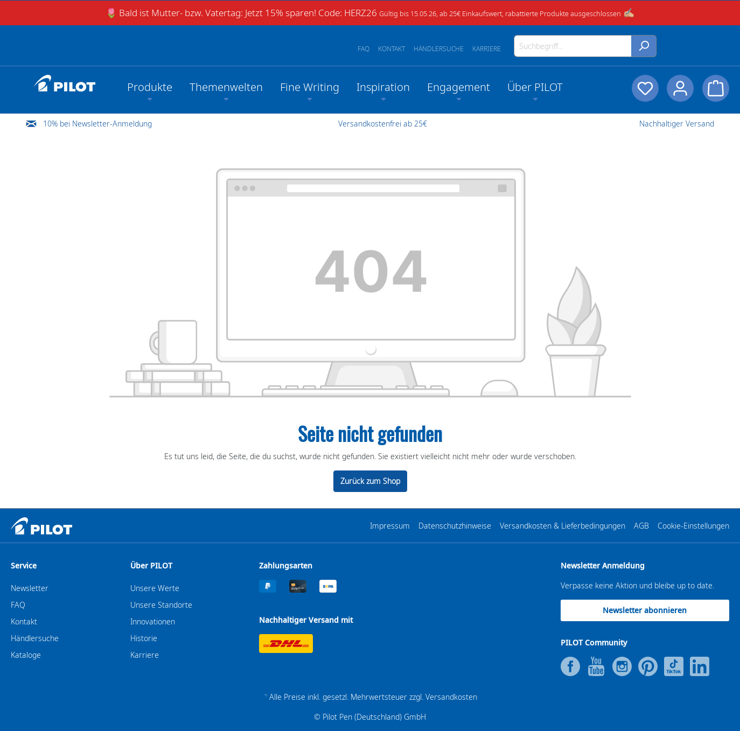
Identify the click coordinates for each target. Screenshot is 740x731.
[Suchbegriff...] (573, 46)
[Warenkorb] (715, 88)
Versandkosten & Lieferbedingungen (562, 526)
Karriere (486, 48)
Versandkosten (451, 697)
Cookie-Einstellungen (693, 526)
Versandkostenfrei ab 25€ (382, 123)
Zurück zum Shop (370, 481)
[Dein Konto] (680, 88)
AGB (641, 526)
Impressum (390, 526)
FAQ (363, 48)
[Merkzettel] (644, 88)
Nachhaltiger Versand (676, 123)
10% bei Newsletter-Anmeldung (97, 123)
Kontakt (391, 48)
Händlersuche (439, 48)
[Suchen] (644, 46)
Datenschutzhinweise (454, 526)
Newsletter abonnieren (645, 610)
